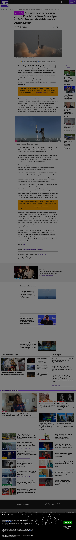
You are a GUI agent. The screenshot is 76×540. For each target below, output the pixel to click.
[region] (38, 526)
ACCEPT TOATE (68, 522)
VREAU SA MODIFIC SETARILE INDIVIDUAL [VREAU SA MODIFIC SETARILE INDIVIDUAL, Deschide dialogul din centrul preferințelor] (67, 527)
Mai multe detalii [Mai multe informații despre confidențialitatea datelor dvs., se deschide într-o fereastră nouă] (9, 521)
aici (30, 530)
